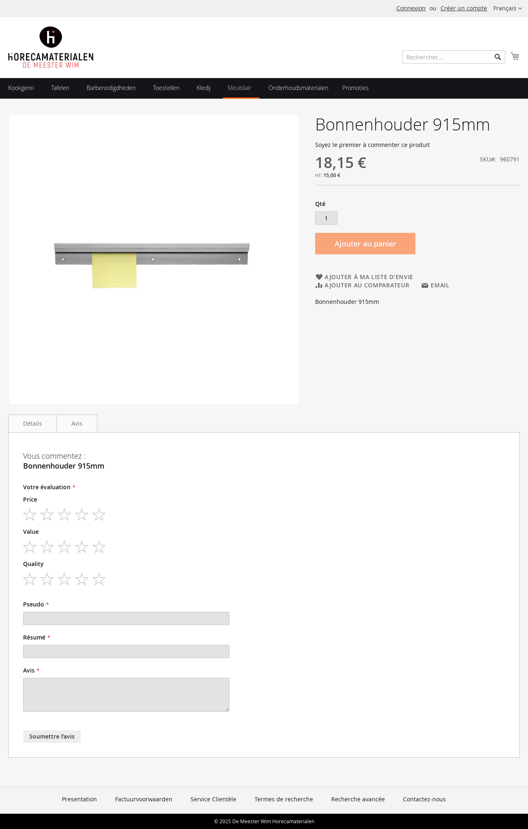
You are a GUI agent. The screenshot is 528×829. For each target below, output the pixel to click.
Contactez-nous (424, 799)
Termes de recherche (284, 799)
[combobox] (453, 57)
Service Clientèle (213, 799)
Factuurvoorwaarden (143, 799)
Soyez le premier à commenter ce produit (372, 145)
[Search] (498, 57)
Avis (76, 423)
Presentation (79, 799)
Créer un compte (464, 8)
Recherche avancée (358, 799)
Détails (32, 423)
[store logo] (50, 47)
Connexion (411, 8)
